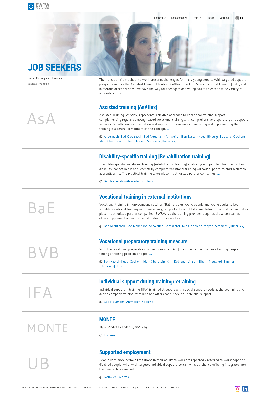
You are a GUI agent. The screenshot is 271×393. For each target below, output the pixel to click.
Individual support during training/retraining (147, 281)
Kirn (169, 262)
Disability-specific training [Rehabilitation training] (154, 156)
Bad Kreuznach (131, 137)
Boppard (225, 137)
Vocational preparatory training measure (143, 241)
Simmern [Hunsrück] (161, 141)
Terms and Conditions (155, 387)
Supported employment (125, 352)
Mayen (140, 141)
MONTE (107, 319)
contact (175, 387)
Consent (103, 387)
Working (224, 18)
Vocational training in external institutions (145, 196)
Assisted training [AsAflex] (128, 107)
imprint (136, 387)
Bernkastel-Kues (193, 137)
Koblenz (128, 141)
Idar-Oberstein (110, 141)
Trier (120, 266)
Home (31, 78)
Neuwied (215, 262)
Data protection (120, 387)
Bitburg (212, 137)
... (168, 129)
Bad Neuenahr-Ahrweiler (161, 137)
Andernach (111, 137)
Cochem (239, 137)
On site (210, 18)
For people (41, 78)
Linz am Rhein (197, 262)
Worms (123, 377)
